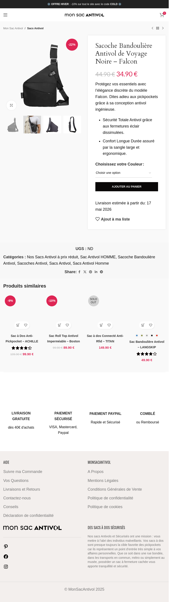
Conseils (10, 507)
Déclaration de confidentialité (28, 515)
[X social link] (85, 272)
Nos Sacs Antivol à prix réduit (52, 257)
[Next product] (162, 28)
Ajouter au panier (126, 186)
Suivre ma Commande (22, 471)
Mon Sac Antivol (13, 28)
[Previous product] (152, 28)
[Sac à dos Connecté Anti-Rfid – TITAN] (105, 312)
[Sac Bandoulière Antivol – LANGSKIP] (146, 312)
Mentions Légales (103, 480)
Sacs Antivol (35, 28)
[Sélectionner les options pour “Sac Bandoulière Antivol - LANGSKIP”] (143, 325)
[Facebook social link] (79, 272)
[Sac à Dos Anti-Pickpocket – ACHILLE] (21, 312)
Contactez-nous (17, 498)
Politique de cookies (105, 507)
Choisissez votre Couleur (118, 164)
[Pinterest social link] (90, 272)
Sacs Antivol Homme (91, 263)
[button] (18, 325)
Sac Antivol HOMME (98, 257)
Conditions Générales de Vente (115, 489)
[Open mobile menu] (5, 14)
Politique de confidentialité (110, 498)
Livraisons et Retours (21, 489)
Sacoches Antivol (32, 263)
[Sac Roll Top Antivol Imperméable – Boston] (63, 312)
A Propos (96, 471)
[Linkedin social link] (96, 272)
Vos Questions (16, 480)
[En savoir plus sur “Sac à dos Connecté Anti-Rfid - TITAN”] (101, 325)
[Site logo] (84, 15)
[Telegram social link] (101, 272)
